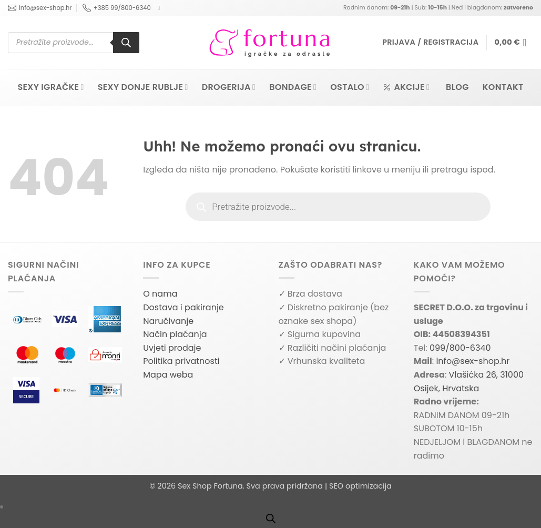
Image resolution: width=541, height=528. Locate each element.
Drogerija (229, 87)
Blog (457, 87)
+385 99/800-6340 (117, 8)
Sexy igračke (50, 87)
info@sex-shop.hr (40, 8)
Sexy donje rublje (143, 87)
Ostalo (349, 87)
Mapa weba (168, 375)
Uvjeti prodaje (172, 348)
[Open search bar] (271, 518)
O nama (160, 294)
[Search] (126, 42)
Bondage (293, 87)
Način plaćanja (175, 334)
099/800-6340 (460, 348)
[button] (430, 42)
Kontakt (503, 87)
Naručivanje (168, 321)
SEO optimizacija (360, 486)
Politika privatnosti (181, 361)
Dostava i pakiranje (183, 307)
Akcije (406, 87)
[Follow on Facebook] (161, 8)
